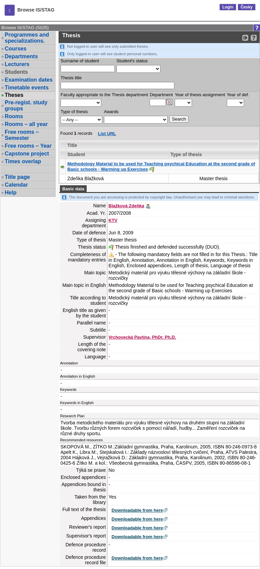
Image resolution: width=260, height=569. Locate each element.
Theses (14, 95)
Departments (21, 56)
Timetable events (27, 87)
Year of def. (238, 94)
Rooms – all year (26, 124)
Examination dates (28, 80)
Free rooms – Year (28, 146)
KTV (113, 220)
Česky (247, 7)
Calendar (16, 185)
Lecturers (17, 64)
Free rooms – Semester (22, 135)
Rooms (14, 116)
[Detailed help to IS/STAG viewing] (253, 37)
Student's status (132, 60)
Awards (111, 111)
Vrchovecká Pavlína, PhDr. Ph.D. (142, 337)
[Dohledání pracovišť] (169, 102)
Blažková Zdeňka (127, 205)
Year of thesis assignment (200, 94)
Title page (17, 177)
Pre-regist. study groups (26, 105)
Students (16, 72)
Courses (15, 48)
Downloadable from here (137, 510)
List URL (107, 133)
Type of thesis (74, 111)
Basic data (73, 188)
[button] (9, 10)
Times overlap (23, 161)
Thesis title (71, 77)
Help (11, 192)
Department (161, 94)
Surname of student (80, 60)
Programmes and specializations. (27, 38)
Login (228, 7)
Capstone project (27, 153)
